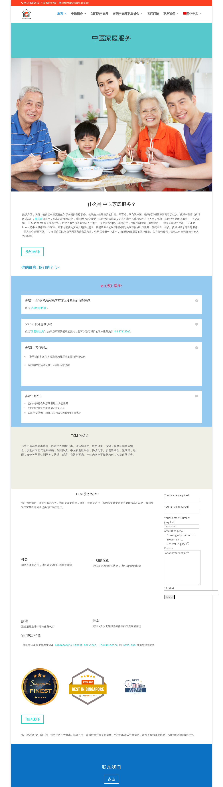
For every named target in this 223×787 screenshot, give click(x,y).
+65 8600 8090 (48, 2)
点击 (111, 761)
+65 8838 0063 (31, 2)
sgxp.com (129, 627)
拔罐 (24, 603)
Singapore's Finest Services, (76, 627)
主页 (59, 15)
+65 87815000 (121, 331)
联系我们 (169, 15)
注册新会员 (37, 331)
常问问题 (153, 15)
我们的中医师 (99, 15)
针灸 (24, 541)
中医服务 (76, 15)
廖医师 (38, 218)
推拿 (96, 603)
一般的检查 (101, 542)
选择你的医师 (38, 307)
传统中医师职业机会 (125, 15)
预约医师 (32, 251)
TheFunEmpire (108, 627)
